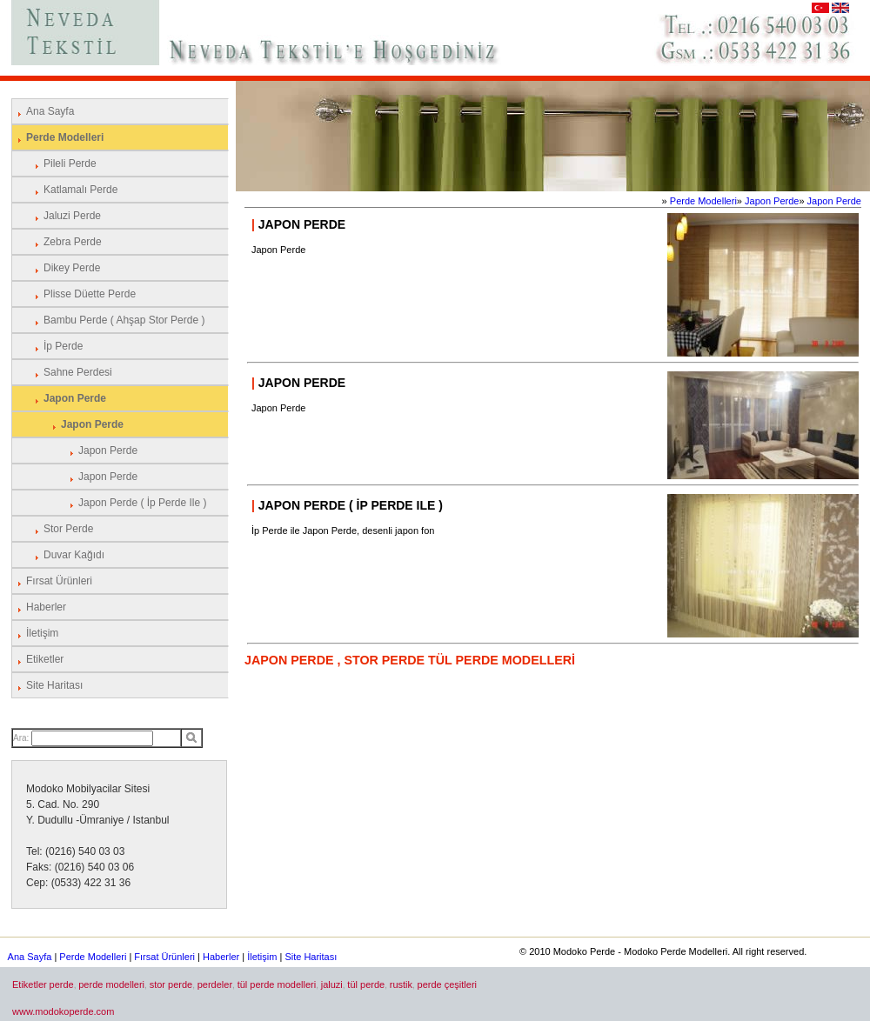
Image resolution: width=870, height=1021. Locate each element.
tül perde (366, 984)
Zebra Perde (73, 242)
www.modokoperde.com (63, 1011)
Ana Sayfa (50, 111)
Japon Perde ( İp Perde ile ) (142, 503)
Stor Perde (68, 529)
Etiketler (45, 659)
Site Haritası (54, 685)
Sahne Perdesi (78, 372)
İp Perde (63, 346)
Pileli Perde (70, 163)
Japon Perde (75, 398)
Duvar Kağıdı (74, 555)
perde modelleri (111, 984)
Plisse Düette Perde (90, 294)
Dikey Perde (72, 268)
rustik (401, 984)
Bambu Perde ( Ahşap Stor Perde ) (124, 320)
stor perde (171, 984)
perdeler (214, 984)
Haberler (46, 607)
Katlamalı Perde (80, 190)
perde (62, 984)
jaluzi (332, 984)
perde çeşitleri (447, 984)
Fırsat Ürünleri (59, 581)
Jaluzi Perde (72, 216)
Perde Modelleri (65, 137)
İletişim (42, 633)
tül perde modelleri (277, 984)
